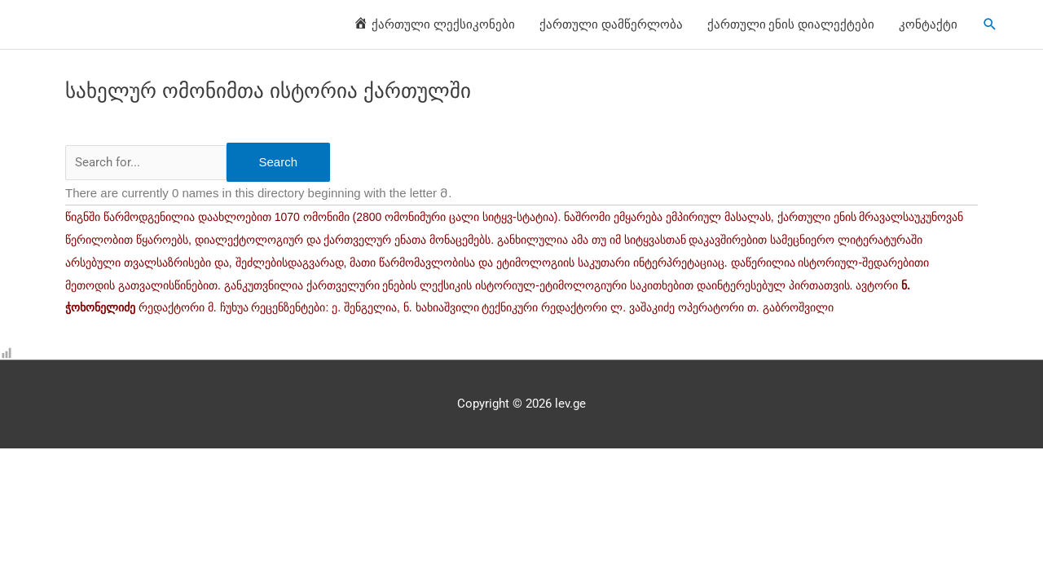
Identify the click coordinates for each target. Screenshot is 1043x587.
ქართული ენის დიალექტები (791, 24)
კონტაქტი (928, 24)
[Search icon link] (990, 24)
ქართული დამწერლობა (611, 24)
